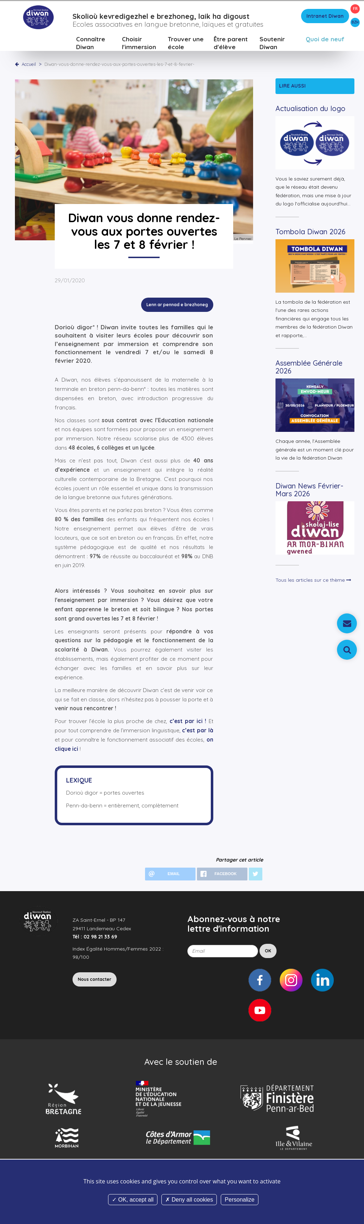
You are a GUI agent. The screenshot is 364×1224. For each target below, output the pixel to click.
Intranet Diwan (325, 18)
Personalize (240, 1200)
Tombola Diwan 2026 (310, 233)
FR (355, 8)
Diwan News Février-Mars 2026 (309, 491)
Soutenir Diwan (272, 44)
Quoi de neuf (325, 41)
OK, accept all (133, 1200)
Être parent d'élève (231, 44)
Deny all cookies (189, 1200)
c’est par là (197, 732)
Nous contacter (94, 981)
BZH (355, 22)
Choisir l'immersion (139, 44)
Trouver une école (186, 44)
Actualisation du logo (310, 110)
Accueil (29, 66)
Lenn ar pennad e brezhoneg (177, 306)
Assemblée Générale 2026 (308, 368)
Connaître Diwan (90, 44)
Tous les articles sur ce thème (313, 582)
